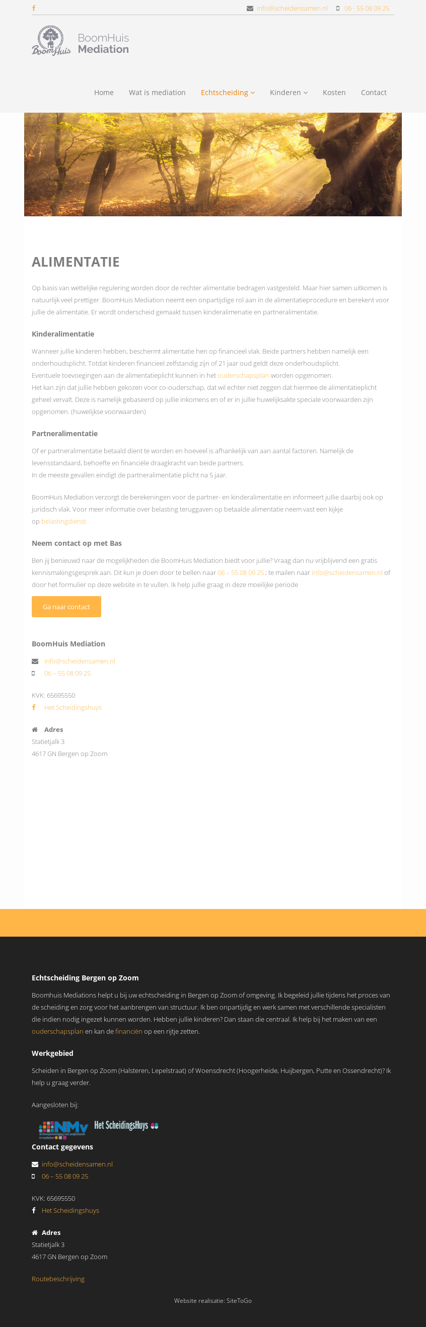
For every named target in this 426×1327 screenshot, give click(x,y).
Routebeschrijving (58, 1278)
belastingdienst (63, 521)
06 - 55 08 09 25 (366, 8)
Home (104, 92)
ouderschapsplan (244, 375)
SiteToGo (239, 1300)
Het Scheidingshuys (67, 707)
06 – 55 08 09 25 (241, 572)
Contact (374, 92)
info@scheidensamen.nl (292, 8)
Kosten (334, 92)
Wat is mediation (157, 92)
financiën (129, 1031)
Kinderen (289, 92)
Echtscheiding (228, 92)
